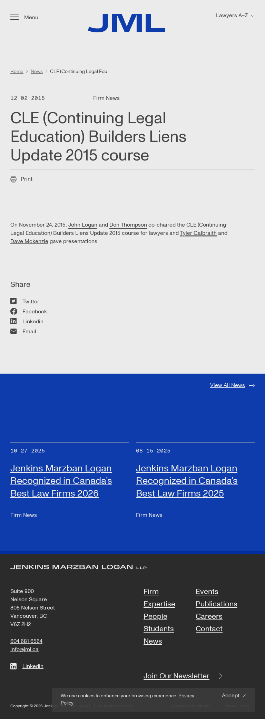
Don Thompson (128, 225)
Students (159, 629)
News (153, 641)
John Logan (82, 225)
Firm (151, 592)
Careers (209, 617)
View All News (227, 385)
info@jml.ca (24, 649)
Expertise (159, 604)
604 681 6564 (26, 641)
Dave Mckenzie (29, 241)
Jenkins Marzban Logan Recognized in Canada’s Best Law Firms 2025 (187, 481)
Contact (209, 629)
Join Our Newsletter (176, 676)
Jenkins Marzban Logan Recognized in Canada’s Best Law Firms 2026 (61, 481)
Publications (216, 604)
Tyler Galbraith (198, 233)
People (155, 617)
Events (207, 592)
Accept (230, 695)
